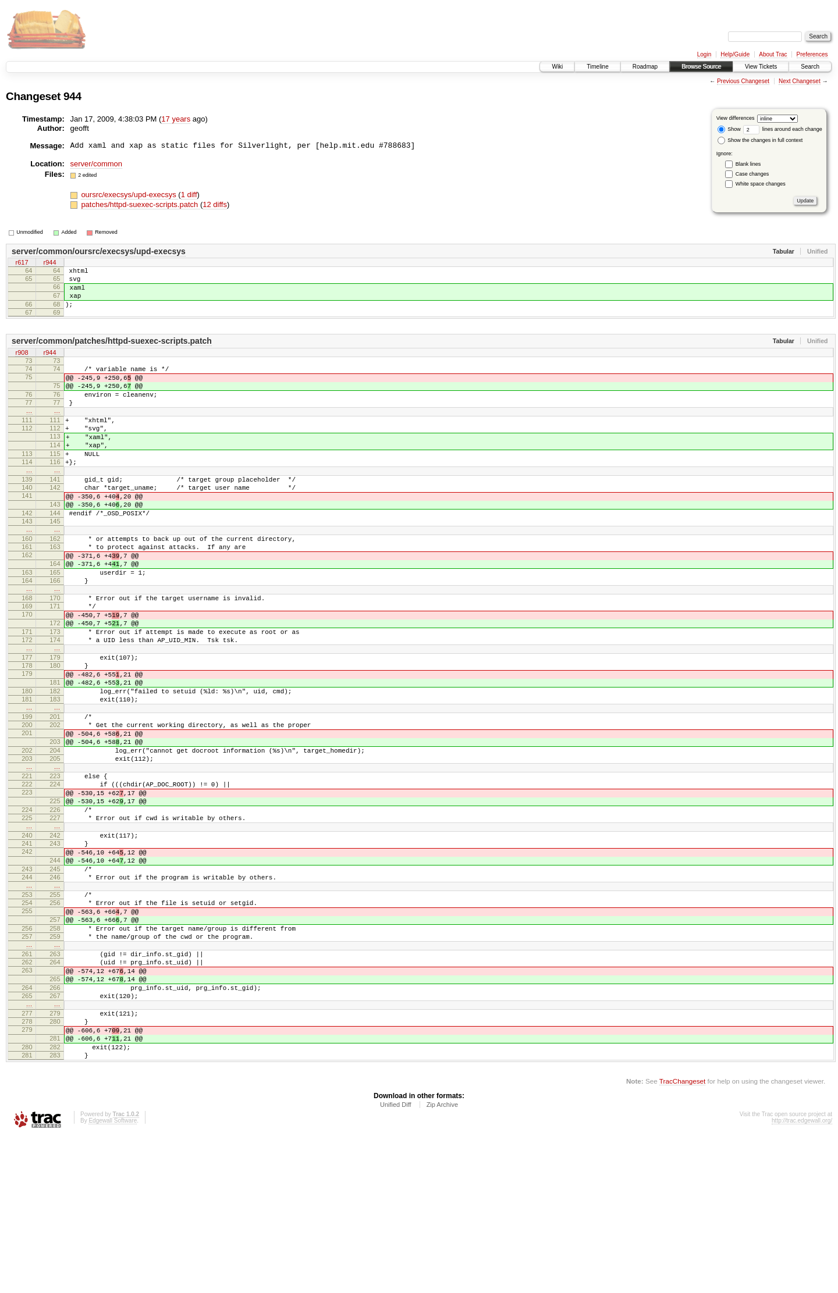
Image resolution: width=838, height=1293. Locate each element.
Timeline (597, 66)
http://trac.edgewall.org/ (802, 1277)
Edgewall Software (112, 1277)
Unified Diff (395, 1261)
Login (704, 54)
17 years (175, 119)
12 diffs (215, 204)
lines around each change (782, 129)
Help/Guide (735, 54)
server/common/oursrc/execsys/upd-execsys (99, 251)
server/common (96, 163)
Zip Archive (442, 1261)
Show (729, 129)
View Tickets (761, 66)
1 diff (189, 194)
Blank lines (748, 164)
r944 (49, 263)
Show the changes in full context (760, 140)
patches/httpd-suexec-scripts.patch (140, 204)
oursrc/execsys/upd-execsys (129, 194)
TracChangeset (682, 1238)
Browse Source (701, 66)
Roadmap (645, 66)
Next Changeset (800, 81)
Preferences (812, 54)
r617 (21, 263)
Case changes (752, 174)
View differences (735, 118)
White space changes (761, 184)
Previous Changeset (743, 81)
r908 (21, 363)
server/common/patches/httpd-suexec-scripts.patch (112, 351)
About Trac (773, 54)
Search (810, 66)
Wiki (557, 66)
